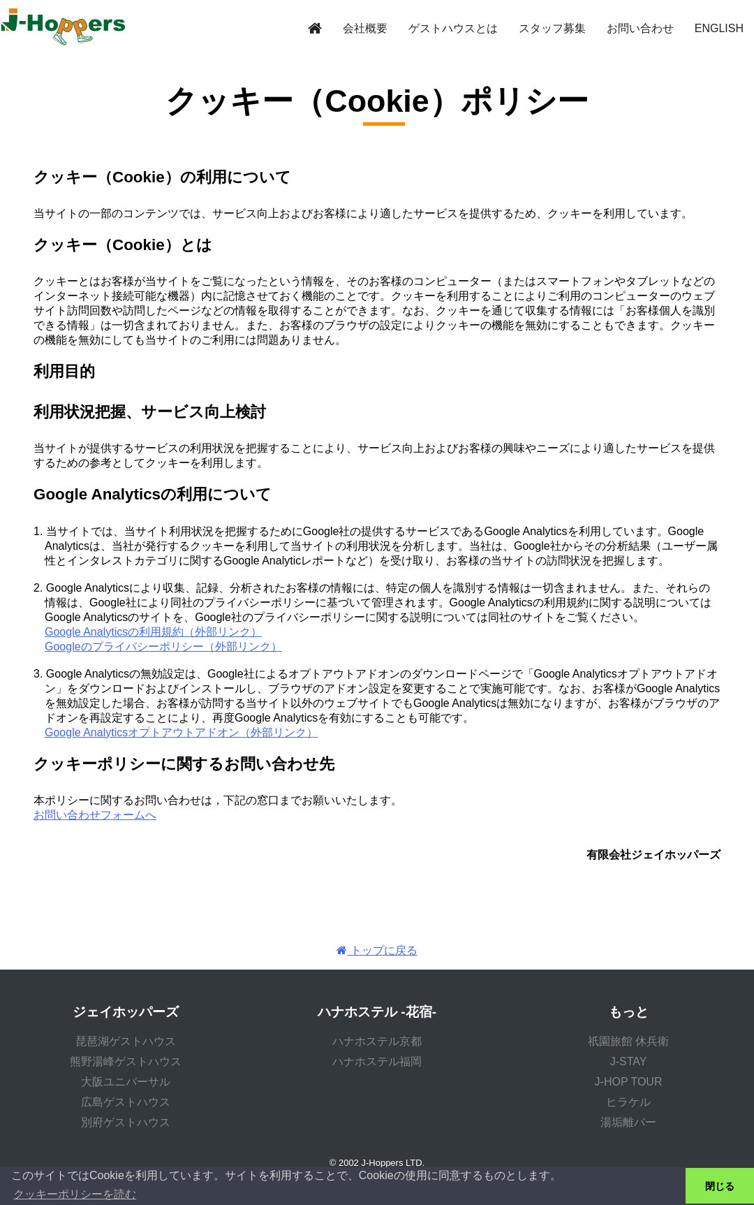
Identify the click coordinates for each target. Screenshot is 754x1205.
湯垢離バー (628, 1122)
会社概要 (365, 28)
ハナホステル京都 (377, 1041)
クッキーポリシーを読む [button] (74, 1194)
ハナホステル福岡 (377, 1061)
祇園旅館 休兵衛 (628, 1041)
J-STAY (628, 1061)
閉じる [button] (719, 1186)
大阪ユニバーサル (125, 1082)
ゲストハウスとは (453, 28)
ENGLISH (719, 28)
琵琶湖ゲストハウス (125, 1041)
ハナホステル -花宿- (377, 1012)
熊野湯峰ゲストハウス (126, 1061)
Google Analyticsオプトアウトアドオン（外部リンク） (181, 732)
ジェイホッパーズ (126, 1012)
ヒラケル (628, 1102)
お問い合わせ (640, 28)
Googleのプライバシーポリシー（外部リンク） (163, 646)
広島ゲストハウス (125, 1102)
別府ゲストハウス (125, 1122)
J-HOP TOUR (629, 1082)
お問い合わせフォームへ (95, 815)
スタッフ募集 (552, 28)
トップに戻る (377, 950)
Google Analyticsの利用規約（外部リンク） (153, 632)
